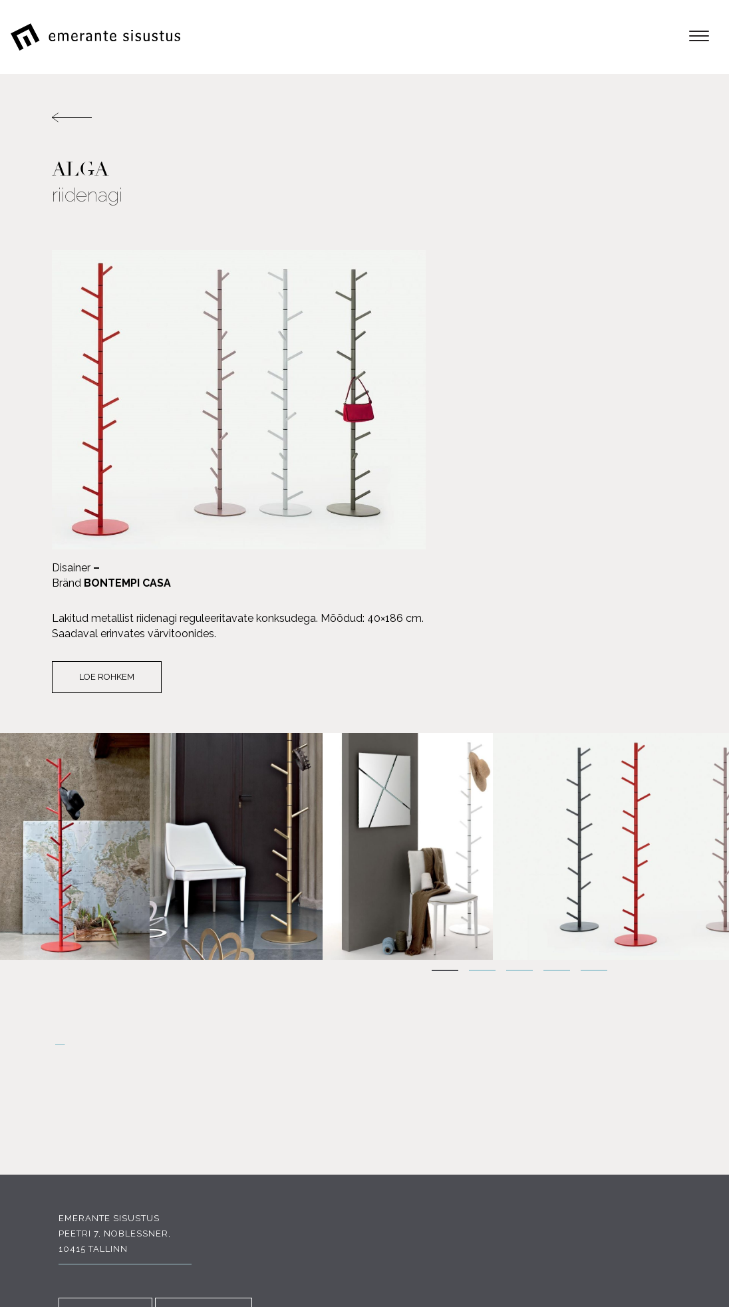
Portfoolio (646, 1122)
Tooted (658, 1061)
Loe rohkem (429, 388)
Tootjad (655, 1091)
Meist (663, 1076)
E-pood (658, 1045)
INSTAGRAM (196, 1138)
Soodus (656, 1106)
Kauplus (655, 1137)
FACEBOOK (99, 1138)
